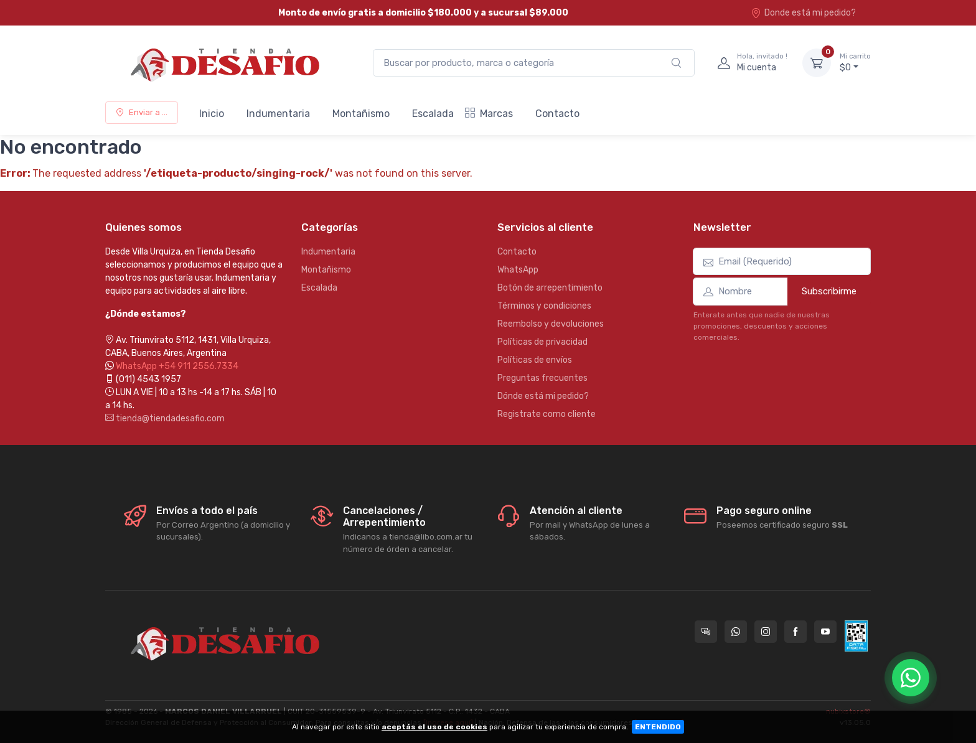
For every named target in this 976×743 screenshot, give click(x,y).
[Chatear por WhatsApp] (910, 677)
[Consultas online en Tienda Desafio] (706, 631)
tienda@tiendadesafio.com (165, 418)
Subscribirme (829, 291)
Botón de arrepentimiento (550, 288)
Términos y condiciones (544, 306)
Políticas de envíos (534, 360)
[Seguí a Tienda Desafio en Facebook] (795, 631)
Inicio (211, 113)
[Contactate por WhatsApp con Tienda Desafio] (736, 631)
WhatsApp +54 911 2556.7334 (177, 366)
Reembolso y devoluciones (550, 324)
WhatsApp (517, 269)
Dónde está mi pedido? (543, 396)
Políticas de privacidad (542, 342)
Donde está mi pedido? (803, 12)
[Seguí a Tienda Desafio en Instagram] (765, 631)
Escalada (433, 113)
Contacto (557, 113)
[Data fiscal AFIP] (856, 636)
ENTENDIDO (658, 726)
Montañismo (361, 113)
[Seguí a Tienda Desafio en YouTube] (825, 631)
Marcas (489, 113)
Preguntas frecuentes (542, 378)
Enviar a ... (141, 112)
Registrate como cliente (546, 414)
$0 (855, 62)
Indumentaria (278, 113)
